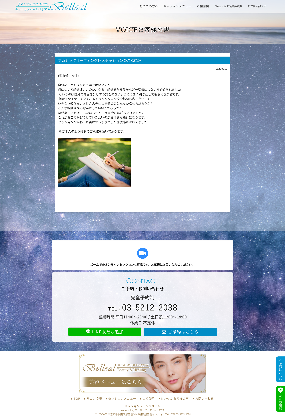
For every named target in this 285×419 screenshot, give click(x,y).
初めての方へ (149, 6)
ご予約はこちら (183, 331)
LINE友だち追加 (105, 331)
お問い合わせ (257, 6)
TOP (77, 398)
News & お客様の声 (228, 6)
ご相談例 (203, 6)
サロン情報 (94, 398)
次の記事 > (187, 220)
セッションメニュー (177, 6)
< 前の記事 (97, 220)
